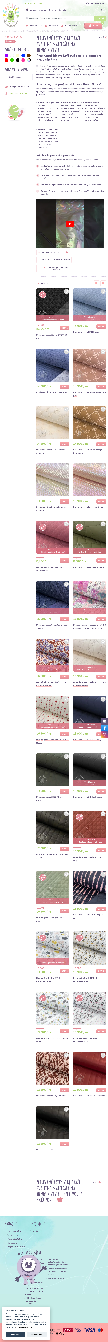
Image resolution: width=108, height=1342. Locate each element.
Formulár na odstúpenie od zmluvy (34, 1280)
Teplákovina (12, 1235)
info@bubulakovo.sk (94, 3)
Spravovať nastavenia (23, 1327)
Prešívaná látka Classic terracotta (89, 1095)
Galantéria (12, 1243)
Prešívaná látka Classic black (50, 1150)
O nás (35, 1231)
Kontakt (62, 10)
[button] (18, 77)
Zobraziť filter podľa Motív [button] (55, 260)
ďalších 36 (10, 41)
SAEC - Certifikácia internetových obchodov (32, 1301)
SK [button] (102, 10)
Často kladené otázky (34, 1263)
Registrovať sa (69, 26)
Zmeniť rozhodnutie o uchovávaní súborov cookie (57, 1272)
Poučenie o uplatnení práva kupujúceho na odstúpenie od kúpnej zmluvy (34, 1290)
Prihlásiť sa (52, 26)
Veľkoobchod (30, 1275)
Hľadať (100, 18)
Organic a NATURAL (16, 1247)
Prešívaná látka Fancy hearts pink (89, 507)
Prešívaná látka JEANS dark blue (51, 392)
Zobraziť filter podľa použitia (56, 268)
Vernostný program (35, 10)
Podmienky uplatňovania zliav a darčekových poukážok (58, 1262)
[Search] (65, 18)
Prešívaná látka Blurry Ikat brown (52, 1095)
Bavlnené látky (14, 1231)
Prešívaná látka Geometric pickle (88, 567)
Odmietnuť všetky (37, 1334)
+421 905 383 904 (33, 3)
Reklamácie (29, 1271)
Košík (93, 25)
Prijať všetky (15, 1334)
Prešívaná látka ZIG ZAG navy (87, 739)
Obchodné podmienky (34, 1259)
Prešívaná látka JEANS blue (86, 332)
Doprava (52, 10)
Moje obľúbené (34, 26)
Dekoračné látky (14, 1239)
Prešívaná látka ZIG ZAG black (87, 797)
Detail (65, 328)
